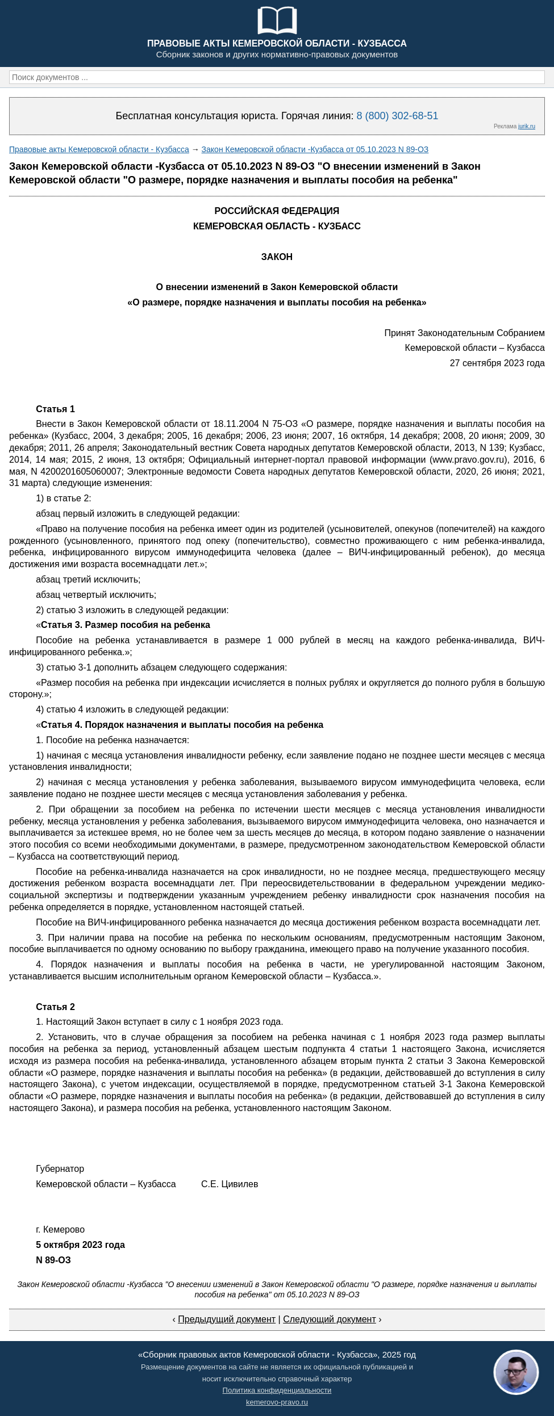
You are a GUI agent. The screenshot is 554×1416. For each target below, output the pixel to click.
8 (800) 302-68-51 (397, 116)
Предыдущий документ (227, 1319)
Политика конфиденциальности (277, 1390)
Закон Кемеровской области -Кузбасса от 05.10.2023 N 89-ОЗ (315, 149)
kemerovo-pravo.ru (277, 1402)
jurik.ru (526, 126)
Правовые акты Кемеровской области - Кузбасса (99, 149)
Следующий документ (329, 1319)
